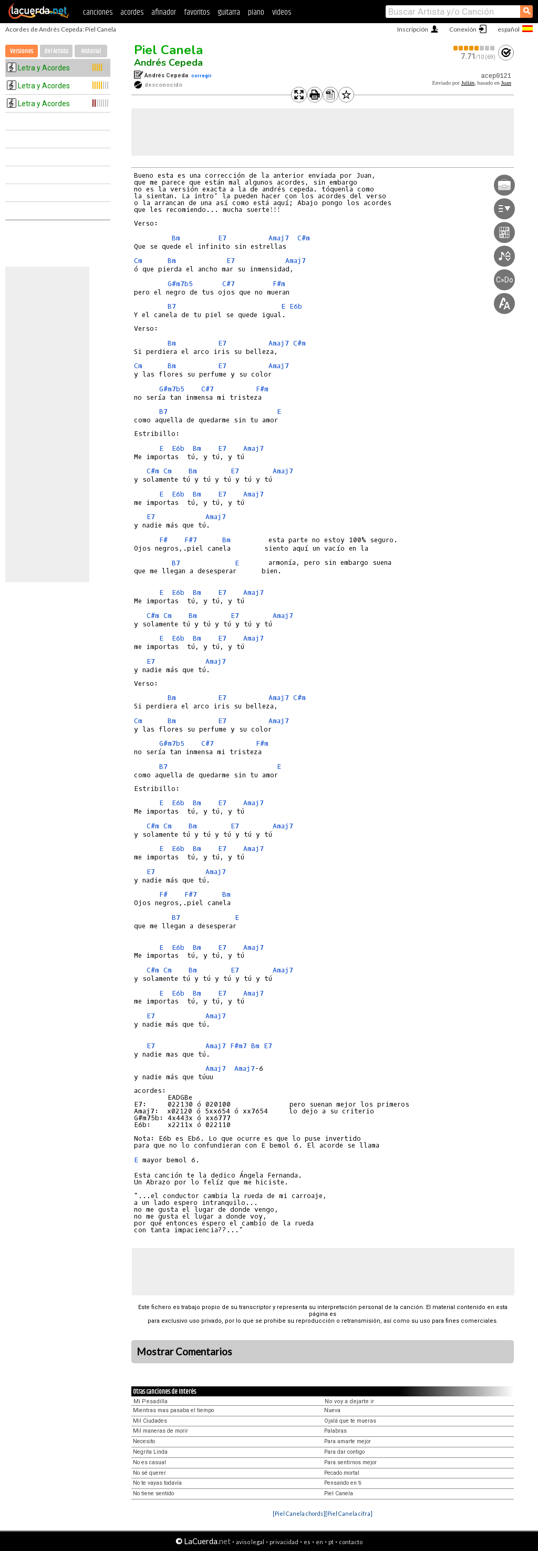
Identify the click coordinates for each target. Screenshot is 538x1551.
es (307, 1541)
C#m (303, 238)
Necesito (144, 1441)
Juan (506, 83)
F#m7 (238, 1045)
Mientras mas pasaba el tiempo (173, 1410)
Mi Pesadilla (150, 1401)
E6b (295, 306)
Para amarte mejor (347, 1441)
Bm (176, 238)
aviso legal (250, 1541)
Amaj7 (278, 238)
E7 (222, 238)
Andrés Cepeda (168, 62)
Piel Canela (168, 50)
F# (163, 539)
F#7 (190, 539)
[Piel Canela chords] (299, 1513)
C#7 (228, 283)
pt (331, 1541)
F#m (279, 283)
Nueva (332, 1410)
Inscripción (412, 29)
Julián (467, 83)
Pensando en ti (342, 1482)
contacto (351, 1541)
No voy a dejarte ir (349, 1401)
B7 (172, 306)
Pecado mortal (341, 1472)
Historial (91, 51)
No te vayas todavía (157, 1482)
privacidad (284, 1541)
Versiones (21, 51)
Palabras (335, 1430)
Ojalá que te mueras (350, 1420)
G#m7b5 (180, 283)
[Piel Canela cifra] (349, 1513)
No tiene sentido (153, 1493)
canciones (97, 12)
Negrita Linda (150, 1451)
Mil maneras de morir (160, 1430)
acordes (131, 12)
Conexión (463, 29)
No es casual (149, 1462)
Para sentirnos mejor (350, 1462)
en (319, 1541)
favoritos (197, 12)
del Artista (56, 51)
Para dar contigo (344, 1451)
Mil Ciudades (150, 1420)
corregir (201, 75)
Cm (138, 260)
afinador (163, 12)
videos (281, 12)
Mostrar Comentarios (184, 1351)
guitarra (229, 12)
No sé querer (149, 1472)
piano (256, 12)
